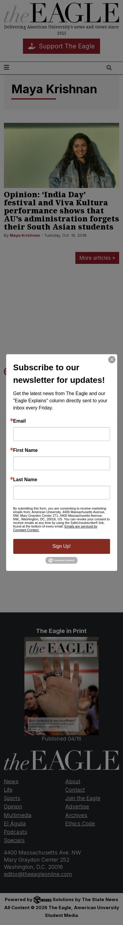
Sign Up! (61, 546)
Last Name (25, 479)
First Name (25, 450)
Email (19, 421)
